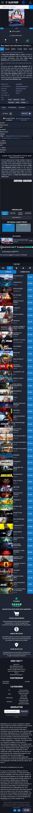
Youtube (27, 681)
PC (9, 690)
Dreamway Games (21, 88)
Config (19, 49)
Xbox (9, 694)
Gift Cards (24, 695)
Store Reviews (24, 698)
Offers (4, 107)
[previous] (2, 28)
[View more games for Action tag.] (10, 100)
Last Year (12, 213)
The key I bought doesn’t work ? (16, 669)
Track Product (16, 217)
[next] (31, 28)
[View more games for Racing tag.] (17, 103)
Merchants (6, 683)
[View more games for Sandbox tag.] (23, 103)
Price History (12, 107)
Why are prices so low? (16, 668)
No (19, 810)
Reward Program (23, 693)
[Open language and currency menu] (24, 2)
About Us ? (16, 664)
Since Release (5, 213)
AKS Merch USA (23, 702)
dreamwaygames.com (22, 86)
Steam (18, 93)
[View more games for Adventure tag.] (16, 100)
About (7, 49)
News (25, 49)
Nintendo (9, 701)
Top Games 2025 (24, 700)
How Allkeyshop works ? (16, 666)
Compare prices (16, 138)
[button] (30, 2)
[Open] (2, 2)
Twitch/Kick (5, 681)
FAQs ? (16, 673)
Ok (15, 810)
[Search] (31, 7)
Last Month (28, 213)
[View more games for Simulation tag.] (11, 103)
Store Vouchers (23, 690)
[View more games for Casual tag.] (22, 100)
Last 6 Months (20, 213)
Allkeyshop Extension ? (16, 675)
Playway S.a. (19, 91)
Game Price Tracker (23, 692)
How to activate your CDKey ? (16, 671)
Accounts (22, 107)
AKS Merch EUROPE (23, 704)
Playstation (9, 698)
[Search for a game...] (16, 7)
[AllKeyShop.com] (12, 2)
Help (26, 810)
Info (2, 49)
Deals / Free (23, 697)
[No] (31, 806)
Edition (13, 49)
